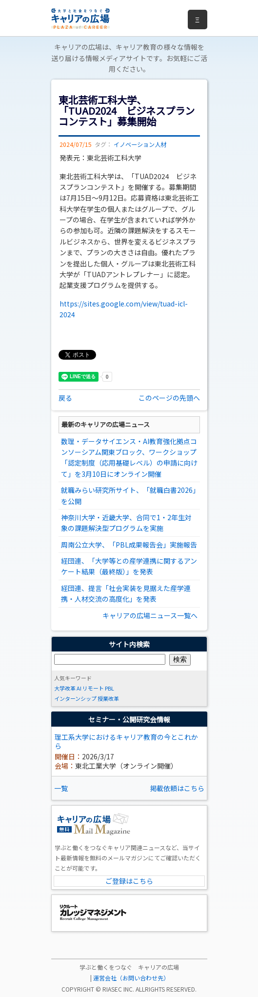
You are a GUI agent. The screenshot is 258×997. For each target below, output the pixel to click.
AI (79, 688)
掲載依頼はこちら (177, 788)
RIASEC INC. (118, 989)
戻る (65, 398)
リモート (93, 688)
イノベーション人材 (140, 144)
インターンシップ (75, 698)
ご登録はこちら (129, 881)
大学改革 (65, 688)
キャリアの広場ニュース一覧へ (150, 615)
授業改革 (108, 698)
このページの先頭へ (169, 398)
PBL (109, 688)
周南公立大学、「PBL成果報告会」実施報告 (129, 544)
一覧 (61, 788)
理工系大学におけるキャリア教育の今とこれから (126, 741)
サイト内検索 (129, 644)
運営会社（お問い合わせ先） (131, 978)
